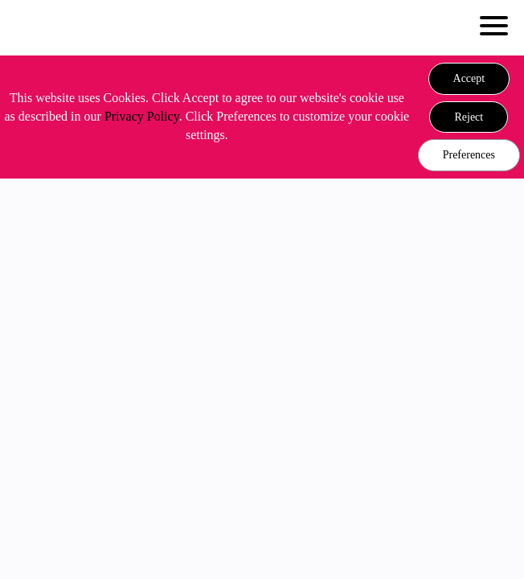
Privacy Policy (141, 116)
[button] (469, 79)
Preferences (469, 155)
